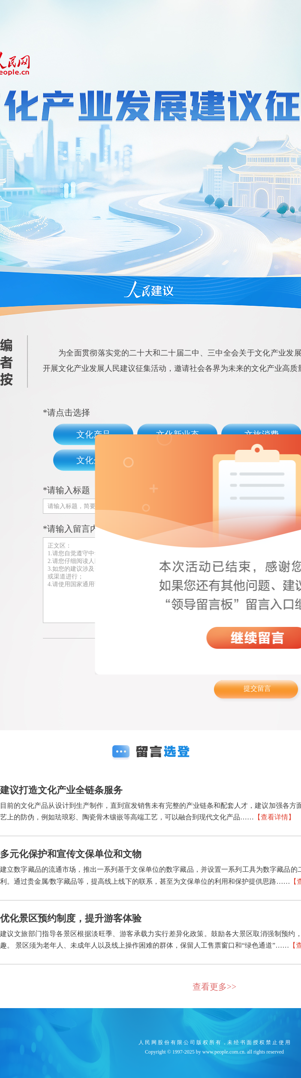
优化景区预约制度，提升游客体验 (70, 918)
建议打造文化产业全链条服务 (61, 790)
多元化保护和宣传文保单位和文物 (70, 854)
